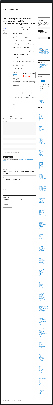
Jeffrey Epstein (41, 244)
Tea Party (40, 367)
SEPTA (40, 354)
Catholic (40, 131)
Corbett (40, 150)
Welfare (40, 392)
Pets (39, 317)
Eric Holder (41, 201)
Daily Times (41, 156)
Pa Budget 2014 (41, 292)
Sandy (40, 345)
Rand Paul (40, 332)
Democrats (40, 165)
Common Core (41, 144)
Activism (40, 115)
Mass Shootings (41, 269)
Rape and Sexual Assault (43, 333)
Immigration (41, 239)
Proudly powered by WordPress (16, 400)
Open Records (41, 284)
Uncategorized (41, 385)
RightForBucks (41, 341)
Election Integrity (42, 198)
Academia (40, 113)
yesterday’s (15, 73)
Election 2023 (41, 191)
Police (40, 323)
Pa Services (41, 301)
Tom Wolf (40, 370)
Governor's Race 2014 (42, 215)
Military (40, 271)
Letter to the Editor (42, 260)
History (40, 229)
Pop (39, 325)
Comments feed (41, 101)
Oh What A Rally (44, 46)
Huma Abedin (41, 234)
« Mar (40, 90)
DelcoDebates (41, 164)
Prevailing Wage (41, 328)
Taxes (40, 366)
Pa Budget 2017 (41, 295)
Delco (40, 161)
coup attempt (41, 151)
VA (39, 389)
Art (39, 117)
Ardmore (40, 116)
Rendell (40, 336)
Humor (40, 235)
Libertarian (41, 261)
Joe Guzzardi (41, 245)
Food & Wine (41, 204)
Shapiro (40, 356)
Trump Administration (42, 378)
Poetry (40, 322)
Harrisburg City (41, 223)
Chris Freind (41, 139)
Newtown (40, 280)
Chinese (40, 138)
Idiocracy (40, 238)
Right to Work (41, 340)
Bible (40, 119)
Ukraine (40, 384)
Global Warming (41, 212)
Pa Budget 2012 (41, 289)
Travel (40, 376)
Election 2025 (41, 196)
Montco (40, 274)
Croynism (40, 154)
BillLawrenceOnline (10, 9)
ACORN (40, 114)
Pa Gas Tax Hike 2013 (42, 297)
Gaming (40, 208)
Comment (5, 121)
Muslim (40, 277)
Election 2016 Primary (42, 178)
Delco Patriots (41, 163)
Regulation (40, 334)
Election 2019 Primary (42, 184)
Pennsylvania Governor (43, 311)
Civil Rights (41, 141)
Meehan (40, 270)
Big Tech (40, 121)
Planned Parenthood (42, 321)
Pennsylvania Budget (42, 305)
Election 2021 (41, 187)
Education (40, 172)
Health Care (41, 225)
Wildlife (40, 393)
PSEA (40, 329)
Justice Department (42, 248)
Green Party (41, 216)
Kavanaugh (41, 251)
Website (5, 147)
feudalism (40, 203)
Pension (40, 316)
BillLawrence (5, 30)
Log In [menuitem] (3, 0)
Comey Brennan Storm (42, 143)
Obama (40, 281)
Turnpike (40, 381)
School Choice (41, 347)
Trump (40, 377)
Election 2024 (41, 193)
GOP (39, 213)
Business (40, 130)
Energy (40, 199)
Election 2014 (41, 175)
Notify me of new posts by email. (10, 154)
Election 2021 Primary (42, 188)
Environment (41, 200)
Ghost (40, 211)
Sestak (40, 355)
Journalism (41, 247)
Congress (40, 145)
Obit (39, 282)
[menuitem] (1, 1)
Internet (40, 241)
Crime (40, 153)
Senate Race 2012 (42, 353)
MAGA (40, 264)
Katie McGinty (41, 250)
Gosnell (40, 214)
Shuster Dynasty (41, 358)
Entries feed (41, 100)
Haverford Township (42, 224)
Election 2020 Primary (42, 186)
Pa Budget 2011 (41, 288)
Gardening (40, 209)
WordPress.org (41, 102)
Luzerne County (41, 263)
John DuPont (41, 246)
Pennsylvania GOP (42, 310)
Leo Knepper (41, 259)
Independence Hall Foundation (44, 240)
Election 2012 (41, 173)
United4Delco (41, 388)
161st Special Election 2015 (43, 109)
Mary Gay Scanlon (42, 268)
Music (40, 276)
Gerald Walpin (41, 210)
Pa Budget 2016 (41, 294)
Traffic (40, 373)
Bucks (40, 128)
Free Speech (41, 205)
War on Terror (41, 390)
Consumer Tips (41, 149)
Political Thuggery (42, 324)
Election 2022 (41, 189)
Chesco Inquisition (42, 132)
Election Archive (41, 197)
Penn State (40, 304)
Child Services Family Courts (43, 137)
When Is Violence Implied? (43, 64)
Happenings (41, 222)
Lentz (40, 258)
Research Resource (42, 337)
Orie (39, 286)
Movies (40, 275)
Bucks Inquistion (42, 129)
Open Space (41, 285)
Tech (40, 368)
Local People (41, 262)
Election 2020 (41, 185)
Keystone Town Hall (42, 252)
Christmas (40, 140)
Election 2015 (41, 176)
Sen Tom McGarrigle (42, 349)
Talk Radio (40, 365)
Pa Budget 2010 (41, 287)
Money (40, 273)
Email (5, 142)
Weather (40, 391)
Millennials (41, 272)
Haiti (39, 221)
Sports (40, 359)
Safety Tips (40, 342)
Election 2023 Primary (42, 192)
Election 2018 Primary (42, 181)
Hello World (41, 227)
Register (40, 98)
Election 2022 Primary (42, 190)
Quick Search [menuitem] (10, 0)
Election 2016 (41, 177)
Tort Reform (41, 372)
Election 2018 (41, 180)
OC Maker (40, 55)
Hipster (40, 228)
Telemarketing (41, 369)
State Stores (41, 364)
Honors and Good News (43, 233)
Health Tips (41, 226)
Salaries (40, 343)
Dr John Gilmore (41, 169)
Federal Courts (41, 202)
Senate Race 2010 (42, 352)
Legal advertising (42, 256)
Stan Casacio (41, 361)
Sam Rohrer (41, 344)
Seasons (40, 348)
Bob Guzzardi (41, 125)
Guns (40, 220)
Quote (40, 330)
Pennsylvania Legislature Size (44, 313)
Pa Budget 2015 (41, 293)
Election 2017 (41, 179)
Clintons (40, 142)
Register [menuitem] (6, 0)
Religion (40, 335)
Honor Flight (41, 232)
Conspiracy (41, 148)
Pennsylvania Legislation (43, 312)
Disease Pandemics (42, 168)
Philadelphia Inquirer (42, 319)
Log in (40, 99)
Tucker (40, 380)
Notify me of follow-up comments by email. (12, 152)
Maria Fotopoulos (42, 265)
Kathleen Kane (41, 249)
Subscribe (41, 31)
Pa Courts (40, 296)
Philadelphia (41, 318)
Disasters (40, 167)
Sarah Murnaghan (42, 346)
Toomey (40, 371)
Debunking (41, 160)
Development (41, 166)
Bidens (40, 120)
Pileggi (40, 320)
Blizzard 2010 (41, 124)
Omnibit (40, 283)
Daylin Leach (41, 157)
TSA (39, 379)
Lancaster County (42, 253)
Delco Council (41, 162)
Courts (40, 152)
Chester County (41, 133)
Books (40, 127)
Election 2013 (41, 174)
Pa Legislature (41, 298)
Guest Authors (41, 217)
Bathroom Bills (41, 118)
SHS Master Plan (41, 357)
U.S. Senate (40, 383)
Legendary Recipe (42, 257)
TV (39, 382)
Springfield (41, 360)
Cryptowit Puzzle (6, 33)
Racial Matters (41, 331)
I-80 (39, 237)
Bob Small (40, 126)
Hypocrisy (40, 236)
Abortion (40, 112)
